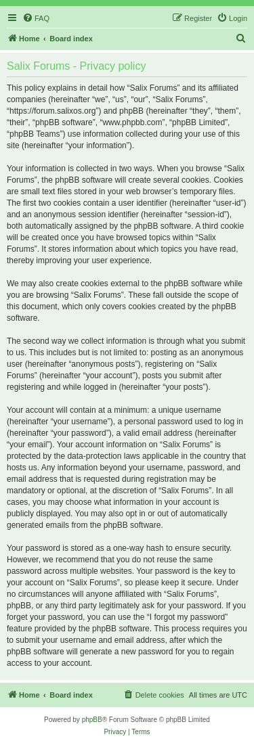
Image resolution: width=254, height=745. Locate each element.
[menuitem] (35, 18)
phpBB (92, 719)
